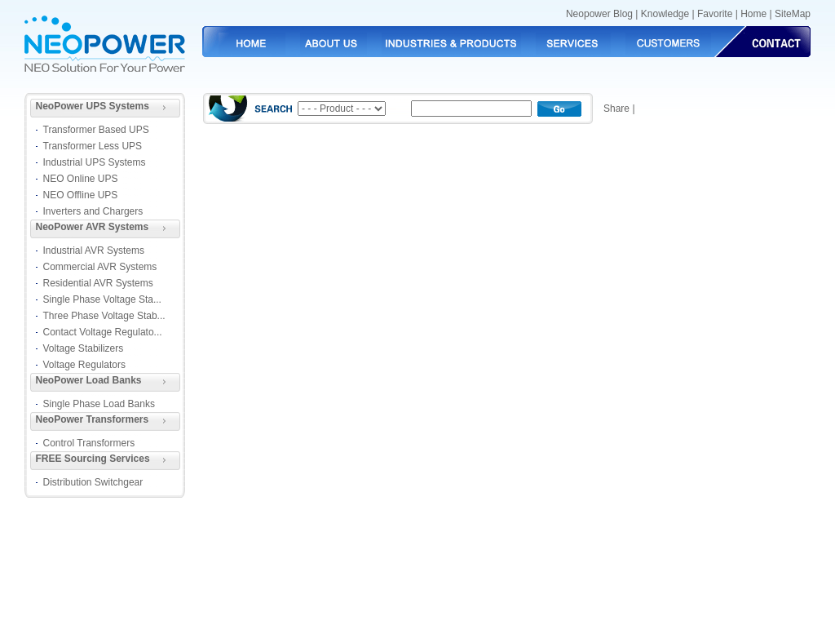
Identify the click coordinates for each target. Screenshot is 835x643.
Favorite (714, 14)
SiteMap (793, 14)
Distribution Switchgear (93, 482)
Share (616, 108)
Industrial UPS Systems (94, 162)
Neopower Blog (599, 14)
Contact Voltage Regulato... (102, 332)
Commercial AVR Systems (100, 267)
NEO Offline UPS (80, 195)
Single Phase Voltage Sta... (102, 299)
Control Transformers (89, 443)
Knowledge (665, 14)
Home (753, 14)
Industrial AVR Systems (94, 250)
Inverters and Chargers (93, 211)
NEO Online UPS (80, 178)
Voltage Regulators (84, 364)
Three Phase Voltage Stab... (104, 316)
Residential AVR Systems (98, 283)
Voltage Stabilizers (83, 348)
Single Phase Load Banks (99, 404)
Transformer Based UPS (96, 129)
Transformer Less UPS (93, 146)
